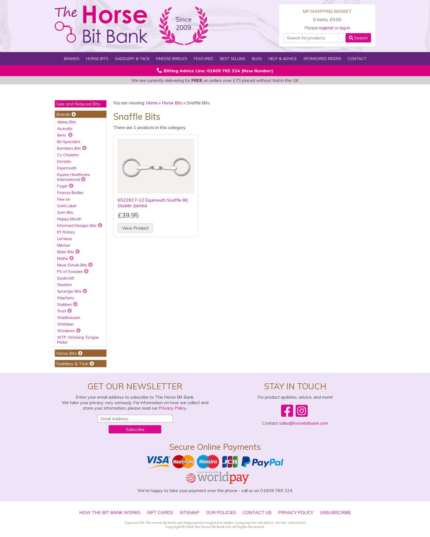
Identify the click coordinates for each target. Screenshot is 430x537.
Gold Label (66, 205)
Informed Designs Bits (79, 225)
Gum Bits (65, 212)
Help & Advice (282, 58)
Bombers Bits (72, 148)
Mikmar (63, 245)
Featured (203, 58)
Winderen (69, 330)
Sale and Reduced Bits (78, 104)
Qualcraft (65, 278)
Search (358, 38)
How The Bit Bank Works (109, 512)
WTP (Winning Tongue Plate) (78, 340)
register (326, 27)
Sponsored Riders (322, 58)
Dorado (64, 161)
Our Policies (221, 512)
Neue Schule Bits (75, 264)
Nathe (65, 258)
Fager (65, 186)
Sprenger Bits (72, 291)
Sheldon (64, 284)
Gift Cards (160, 512)
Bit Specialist (68, 141)
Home (152, 102)
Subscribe (135, 429)
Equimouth (67, 167)
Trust (64, 311)
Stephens (65, 297)
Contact (357, 58)
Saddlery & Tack (132, 58)
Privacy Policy (172, 408)
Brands (72, 58)
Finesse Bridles (171, 58)
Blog (257, 58)
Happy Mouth (69, 218)
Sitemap (189, 512)
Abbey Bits (66, 121)
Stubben (67, 304)
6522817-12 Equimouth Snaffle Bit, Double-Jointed (153, 202)
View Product (135, 228)
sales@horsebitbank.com (303, 423)
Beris (65, 135)
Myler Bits (68, 251)
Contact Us (257, 512)
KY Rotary (66, 232)
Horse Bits (97, 58)
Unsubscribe (335, 512)
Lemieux (64, 238)
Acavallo (65, 128)
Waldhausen (68, 317)
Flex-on (63, 199)
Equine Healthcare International (73, 177)
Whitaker (65, 324)
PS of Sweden (73, 271)
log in (345, 27)
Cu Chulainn (68, 154)
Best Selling (232, 58)
